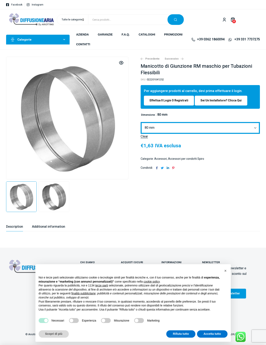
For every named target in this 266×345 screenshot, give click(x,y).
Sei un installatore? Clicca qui (221, 100)
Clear (144, 136)
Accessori (160, 159)
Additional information (48, 226)
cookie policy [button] (151, 281)
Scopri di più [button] (53, 333)
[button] (225, 270)
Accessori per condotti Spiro (186, 159)
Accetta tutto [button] (212, 333)
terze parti (101, 285)
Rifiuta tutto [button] (181, 333)
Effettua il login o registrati (169, 100)
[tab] (14, 226)
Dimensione (148, 115)
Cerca (175, 19)
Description (14, 226)
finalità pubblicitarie (83, 293)
